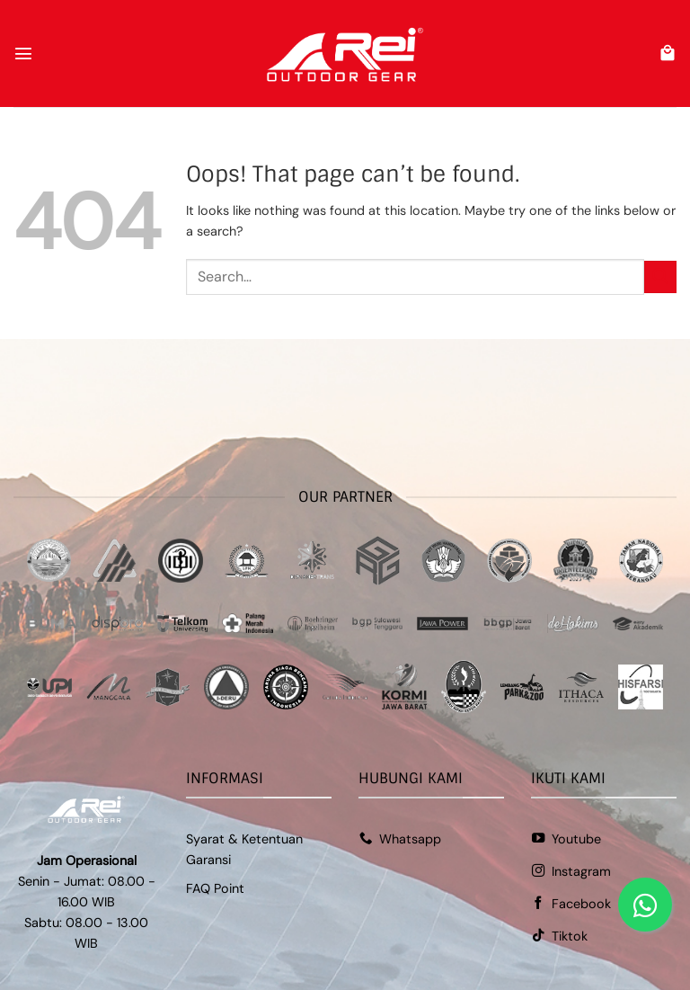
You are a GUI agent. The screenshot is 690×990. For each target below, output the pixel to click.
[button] (23, 53)
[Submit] (660, 277)
